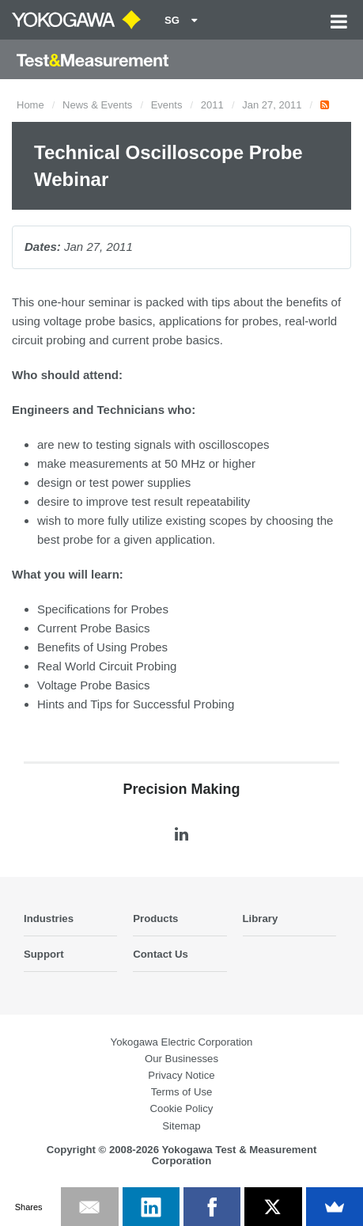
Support (44, 954)
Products (155, 918)
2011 (212, 105)
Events (167, 105)
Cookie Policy (182, 1108)
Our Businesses (181, 1059)
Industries (49, 918)
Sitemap (181, 1126)
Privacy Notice (181, 1075)
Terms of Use (182, 1092)
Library (260, 918)
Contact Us (160, 954)
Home (30, 105)
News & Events (97, 105)
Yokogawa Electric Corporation (182, 1042)
